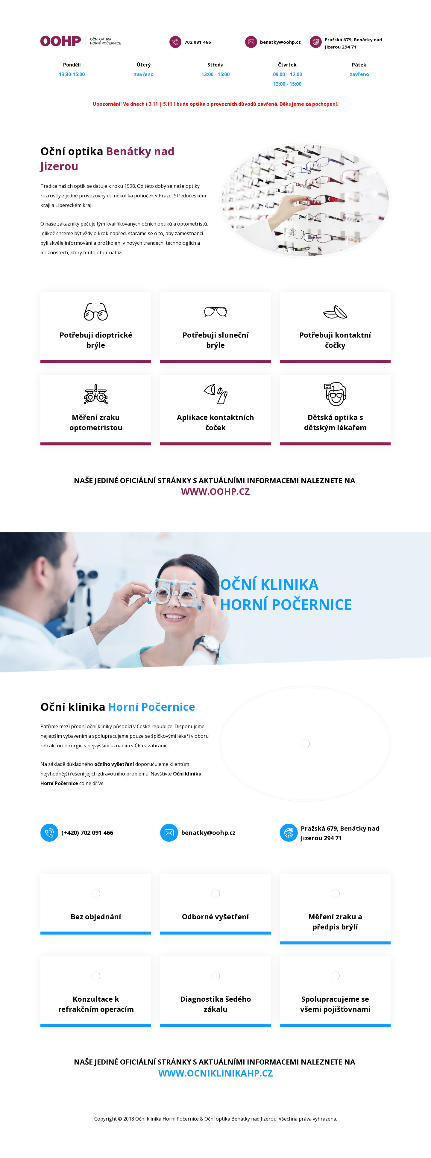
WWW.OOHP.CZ (215, 491)
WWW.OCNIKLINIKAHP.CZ (215, 1073)
